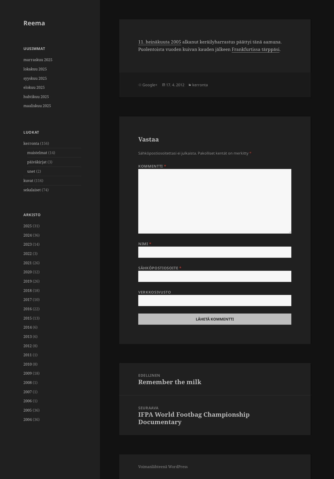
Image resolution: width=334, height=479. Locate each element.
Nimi (144, 243)
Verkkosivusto (154, 292)
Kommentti (152, 166)
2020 (27, 271)
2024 (27, 235)
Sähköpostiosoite (160, 268)
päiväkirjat (37, 162)
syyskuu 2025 (35, 78)
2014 (27, 327)
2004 (27, 419)
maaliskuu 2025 (37, 105)
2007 (27, 391)
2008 (27, 382)
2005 (27, 410)
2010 (27, 364)
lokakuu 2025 (35, 69)
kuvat (28, 180)
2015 (27, 318)
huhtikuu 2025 (36, 96)
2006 (27, 400)
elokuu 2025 (34, 87)
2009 (27, 373)
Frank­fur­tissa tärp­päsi (255, 49)
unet (31, 171)
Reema (34, 23)
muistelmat (37, 152)
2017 (27, 299)
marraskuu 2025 (37, 59)
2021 (27, 262)
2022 (27, 253)
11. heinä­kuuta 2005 (159, 42)
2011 (27, 354)
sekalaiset (32, 189)
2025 (27, 225)
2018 (27, 290)
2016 (27, 308)
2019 (27, 281)
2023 (27, 244)
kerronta (31, 143)
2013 (27, 336)
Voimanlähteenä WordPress (163, 466)
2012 (27, 345)
